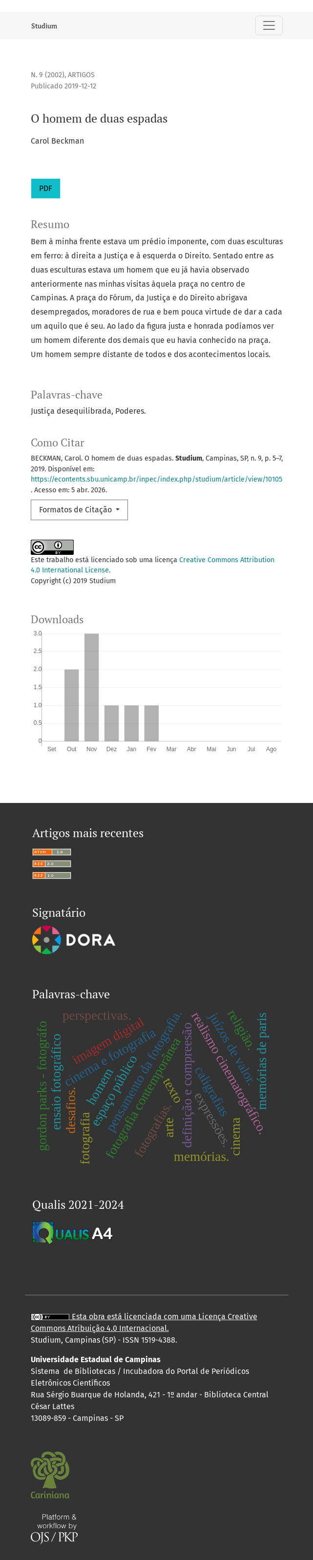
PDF (45, 188)
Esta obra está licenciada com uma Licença (129, 1316)
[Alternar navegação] (269, 25)
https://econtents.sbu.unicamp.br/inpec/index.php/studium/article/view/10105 (156, 479)
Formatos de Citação (76, 509)
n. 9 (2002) (47, 75)
